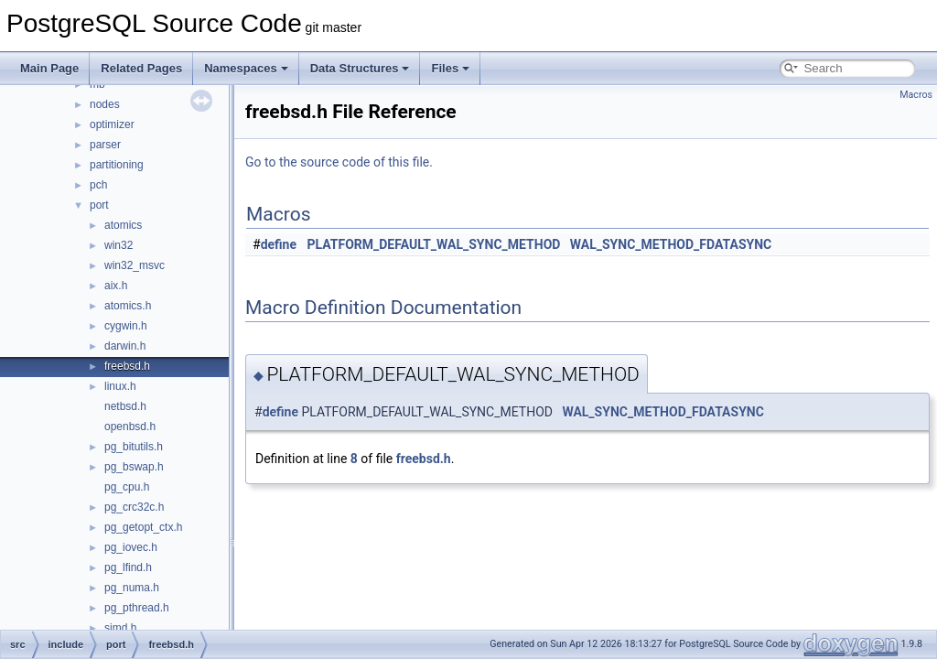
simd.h (120, 627)
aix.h (115, 285)
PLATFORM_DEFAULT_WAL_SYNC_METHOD (434, 244)
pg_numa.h (131, 587)
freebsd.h (127, 366)
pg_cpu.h (126, 487)
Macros (915, 95)
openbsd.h (130, 426)
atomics (123, 225)
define (278, 244)
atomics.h (127, 305)
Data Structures (360, 68)
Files (450, 68)
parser (105, 144)
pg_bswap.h (134, 466)
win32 (118, 245)
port (99, 205)
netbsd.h (125, 406)
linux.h (120, 386)
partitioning (117, 164)
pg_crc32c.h (134, 507)
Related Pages (141, 68)
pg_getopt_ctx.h (143, 527)
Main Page (49, 68)
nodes (105, 104)
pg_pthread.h (136, 607)
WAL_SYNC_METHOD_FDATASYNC (670, 244)
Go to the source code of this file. (339, 162)
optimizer (112, 124)
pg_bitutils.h (133, 446)
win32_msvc (134, 265)
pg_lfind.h (128, 567)
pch (98, 184)
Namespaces (246, 68)
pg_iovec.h (130, 547)
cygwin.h (125, 325)
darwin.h (124, 346)
